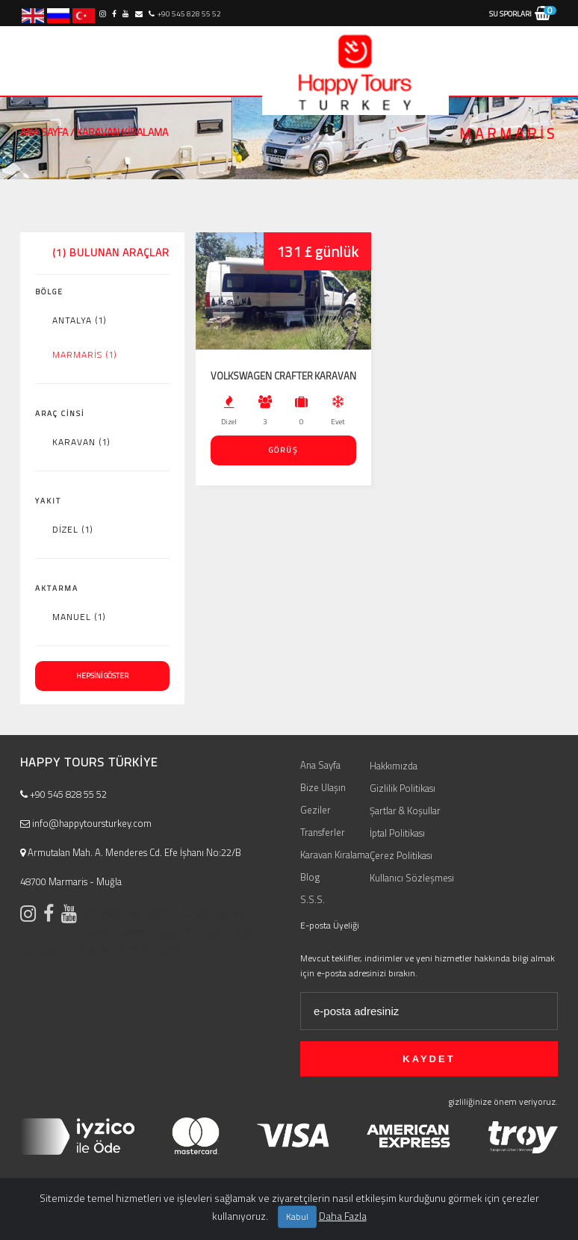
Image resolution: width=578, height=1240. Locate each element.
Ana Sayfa (44, 132)
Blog (310, 876)
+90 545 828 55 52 (184, 13)
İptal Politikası (397, 832)
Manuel (79, 617)
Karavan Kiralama (335, 854)
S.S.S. (312, 899)
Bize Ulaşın (323, 787)
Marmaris (84, 355)
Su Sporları (510, 13)
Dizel (72, 530)
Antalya (79, 320)
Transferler (322, 832)
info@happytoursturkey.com (86, 823)
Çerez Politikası (401, 855)
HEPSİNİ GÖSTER (102, 675)
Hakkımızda (393, 765)
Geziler (315, 809)
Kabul (297, 1216)
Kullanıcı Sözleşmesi (412, 877)
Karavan (81, 442)
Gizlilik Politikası (402, 788)
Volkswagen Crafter (262, 375)
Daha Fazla (343, 1216)
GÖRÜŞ (283, 450)
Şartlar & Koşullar (405, 810)
